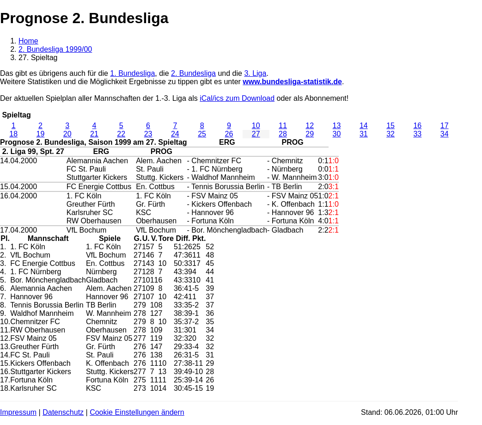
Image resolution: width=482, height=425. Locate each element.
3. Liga (255, 73)
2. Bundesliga (193, 73)
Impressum (18, 412)
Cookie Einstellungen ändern (137, 412)
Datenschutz (63, 412)
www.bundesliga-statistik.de (292, 82)
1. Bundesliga (132, 73)
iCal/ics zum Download (237, 98)
